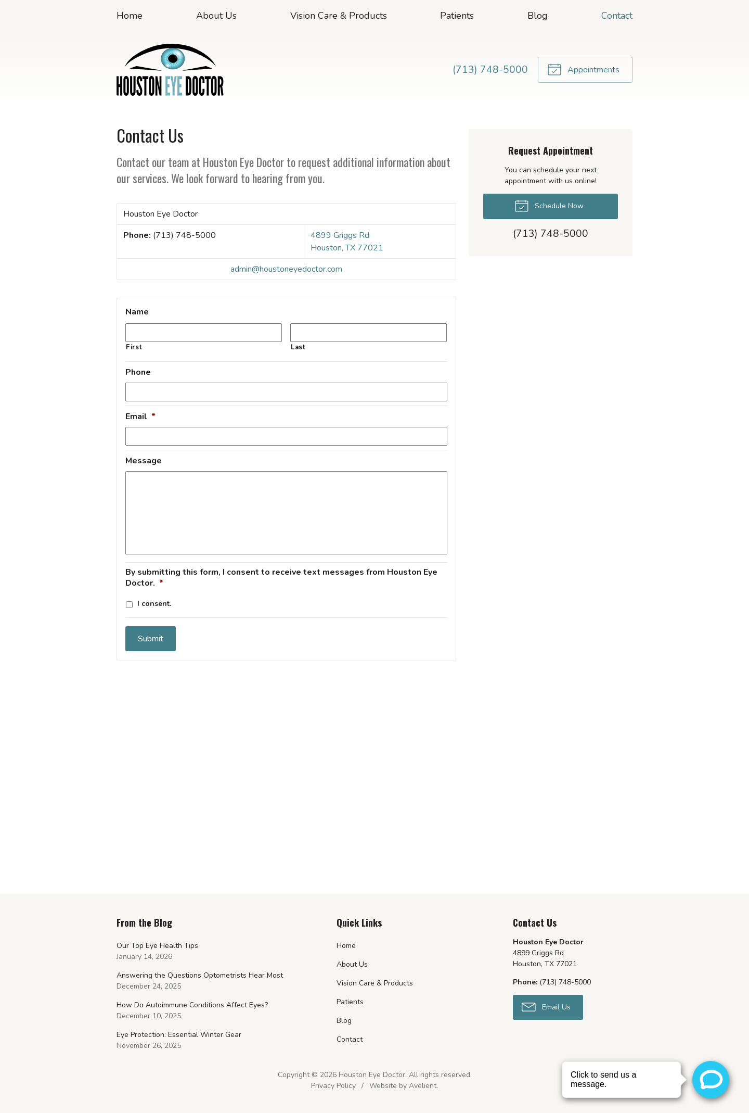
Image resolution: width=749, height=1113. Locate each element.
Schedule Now (549, 205)
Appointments (583, 68)
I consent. (154, 604)
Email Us (546, 1006)
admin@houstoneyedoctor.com (286, 269)
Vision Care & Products (338, 15)
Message (143, 461)
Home (130, 15)
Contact (616, 15)
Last (298, 347)
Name (137, 312)
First (134, 347)
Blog (537, 15)
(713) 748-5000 (490, 70)
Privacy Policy (333, 1086)
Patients (457, 15)
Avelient (422, 1086)
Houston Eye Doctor (372, 1075)
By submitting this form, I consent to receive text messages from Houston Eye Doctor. (281, 578)
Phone (138, 372)
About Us (216, 15)
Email (140, 416)
